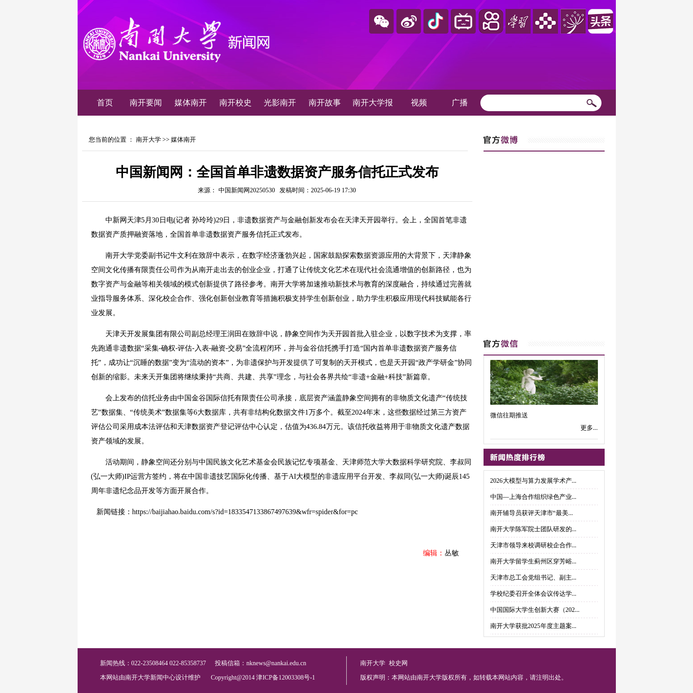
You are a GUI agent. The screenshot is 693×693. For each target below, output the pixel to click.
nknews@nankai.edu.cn (276, 663)
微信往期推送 (509, 415)
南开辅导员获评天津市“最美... (531, 513)
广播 (460, 102)
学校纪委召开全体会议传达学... (533, 593)
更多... (589, 427)
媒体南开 (190, 102)
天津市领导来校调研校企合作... (533, 545)
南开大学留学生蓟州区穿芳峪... (533, 561)
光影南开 (280, 102)
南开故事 (325, 102)
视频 (419, 102)
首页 (105, 102)
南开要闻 (146, 102)
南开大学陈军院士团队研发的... (533, 529)
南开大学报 (373, 102)
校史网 (398, 663)
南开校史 (235, 102)
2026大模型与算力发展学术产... (533, 480)
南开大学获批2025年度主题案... (533, 626)
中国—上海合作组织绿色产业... (533, 497)
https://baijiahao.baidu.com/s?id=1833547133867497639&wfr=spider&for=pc (245, 511)
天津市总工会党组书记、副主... (533, 577)
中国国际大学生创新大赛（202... (535, 609)
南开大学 (148, 139)
